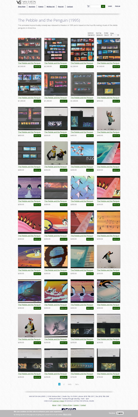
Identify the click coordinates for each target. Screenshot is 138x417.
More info (67, 414)
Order (106, 33)
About (54, 405)
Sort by (98, 33)
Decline (112, 413)
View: (112, 33)
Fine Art (61, 7)
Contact (70, 7)
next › (70, 384)
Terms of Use (67, 405)
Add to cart (37, 66)
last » (77, 384)
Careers (76, 405)
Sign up (117, 6)
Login (110, 6)
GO (103, 6)
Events (40, 7)
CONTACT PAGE (58, 401)
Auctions (32, 7)
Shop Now (21, 7)
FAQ (59, 405)
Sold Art (91, 33)
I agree (120, 413)
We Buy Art (51, 7)
